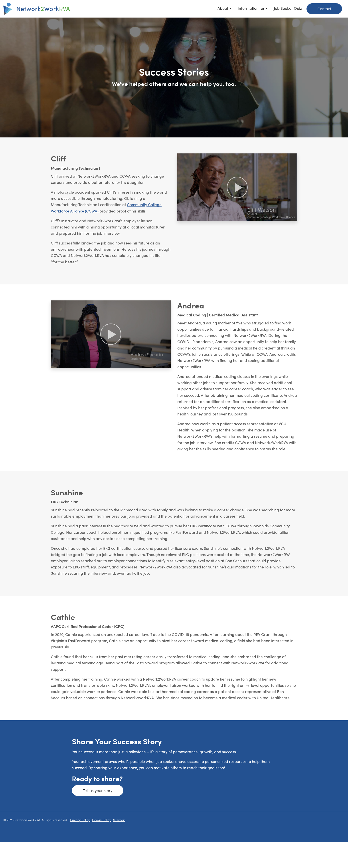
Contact (324, 8)
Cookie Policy (101, 820)
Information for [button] (251, 8)
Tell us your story (98, 790)
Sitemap (119, 820)
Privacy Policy (80, 820)
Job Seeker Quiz (288, 8)
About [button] (223, 8)
